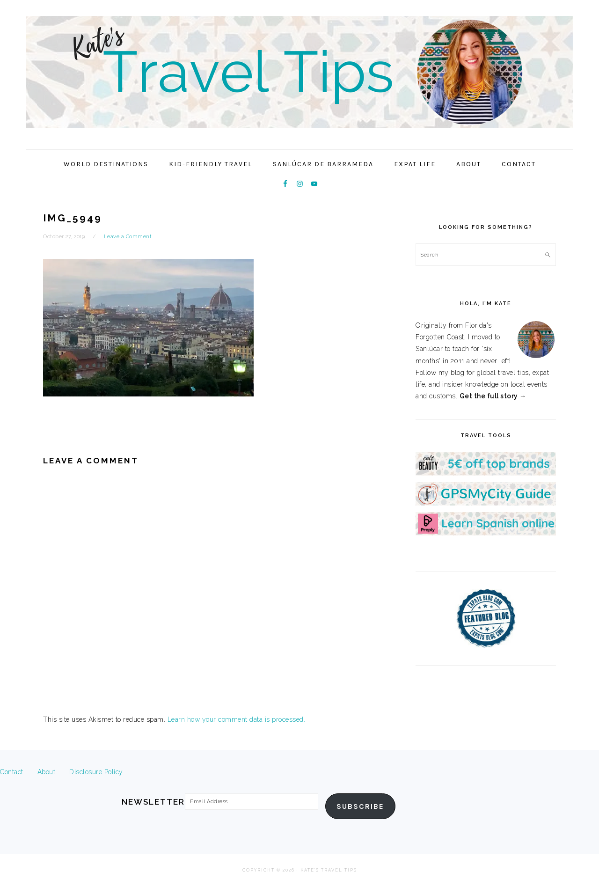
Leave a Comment (128, 237)
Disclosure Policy (96, 772)
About (46, 772)
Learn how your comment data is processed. (237, 719)
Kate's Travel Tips (299, 72)
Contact (11, 772)
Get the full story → (493, 396)
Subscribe (360, 806)
